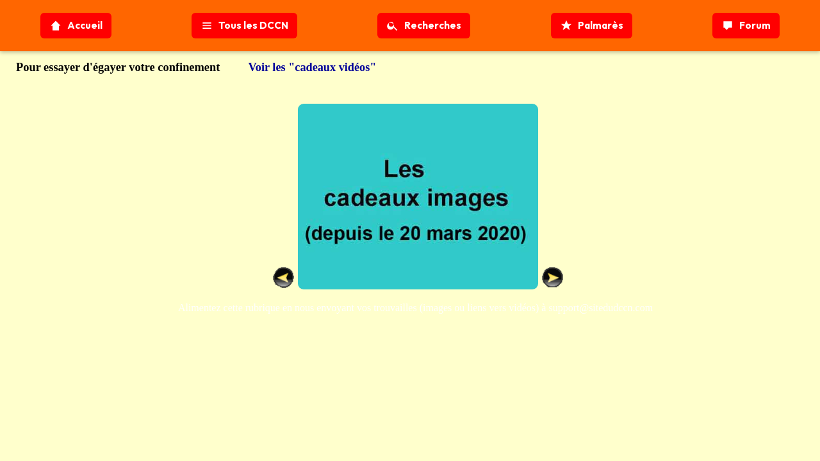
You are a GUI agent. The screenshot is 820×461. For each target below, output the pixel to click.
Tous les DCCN (244, 25)
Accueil (75, 25)
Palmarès (591, 25)
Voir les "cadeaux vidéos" (312, 67)
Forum (746, 25)
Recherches (423, 25)
